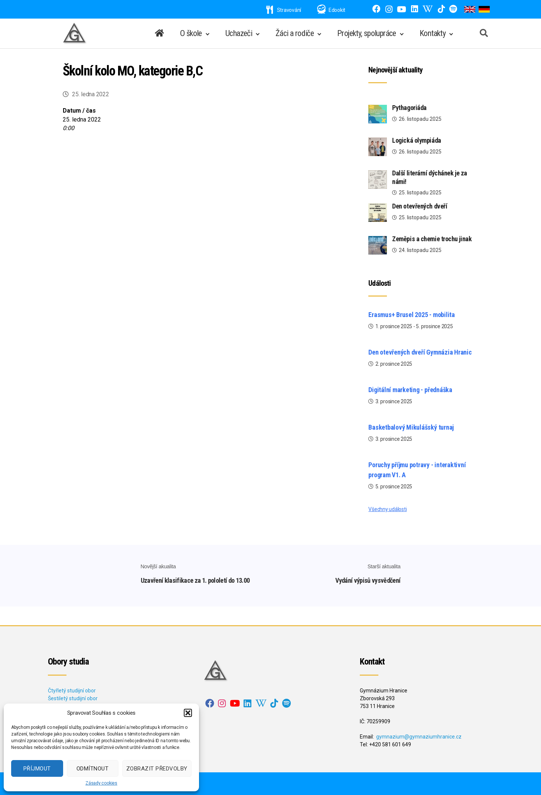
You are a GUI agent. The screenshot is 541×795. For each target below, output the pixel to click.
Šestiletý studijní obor (73, 698)
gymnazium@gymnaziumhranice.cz (419, 737)
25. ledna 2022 (90, 94)
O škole (191, 33)
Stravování (283, 10)
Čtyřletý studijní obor (72, 691)
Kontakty (433, 33)
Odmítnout (92, 768)
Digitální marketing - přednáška (410, 390)
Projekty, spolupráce (366, 33)
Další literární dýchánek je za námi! (429, 177)
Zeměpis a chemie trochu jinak (432, 239)
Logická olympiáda (416, 140)
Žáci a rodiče (295, 33)
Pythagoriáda (409, 108)
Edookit (337, 10)
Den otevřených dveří (419, 206)
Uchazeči (238, 33)
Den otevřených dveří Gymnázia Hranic (420, 352)
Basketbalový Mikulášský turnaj (411, 427)
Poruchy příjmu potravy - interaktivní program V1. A (417, 470)
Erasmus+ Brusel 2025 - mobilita (411, 315)
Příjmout (37, 768)
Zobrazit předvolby (157, 768)
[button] (188, 713)
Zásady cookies (101, 783)
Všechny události (387, 509)
